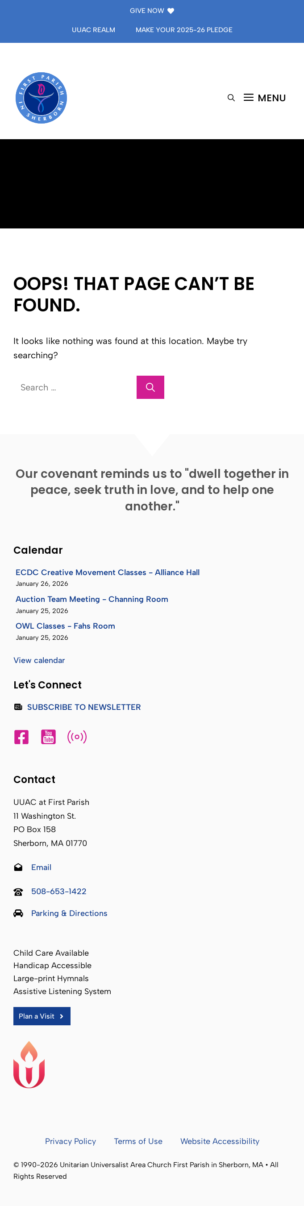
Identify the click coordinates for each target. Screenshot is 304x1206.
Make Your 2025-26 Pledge (184, 30)
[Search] (150, 387)
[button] (231, 98)
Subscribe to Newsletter (84, 707)
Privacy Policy (70, 1141)
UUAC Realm (93, 30)
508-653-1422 (59, 891)
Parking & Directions (69, 913)
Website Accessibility (219, 1141)
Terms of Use (138, 1141)
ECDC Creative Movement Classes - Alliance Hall (108, 572)
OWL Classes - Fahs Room (65, 626)
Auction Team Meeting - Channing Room (92, 599)
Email (41, 867)
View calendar (39, 660)
